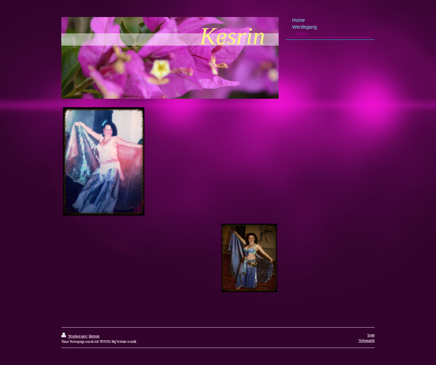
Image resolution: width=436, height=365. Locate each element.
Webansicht (366, 340)
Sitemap (94, 336)
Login (371, 335)
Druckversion (74, 336)
